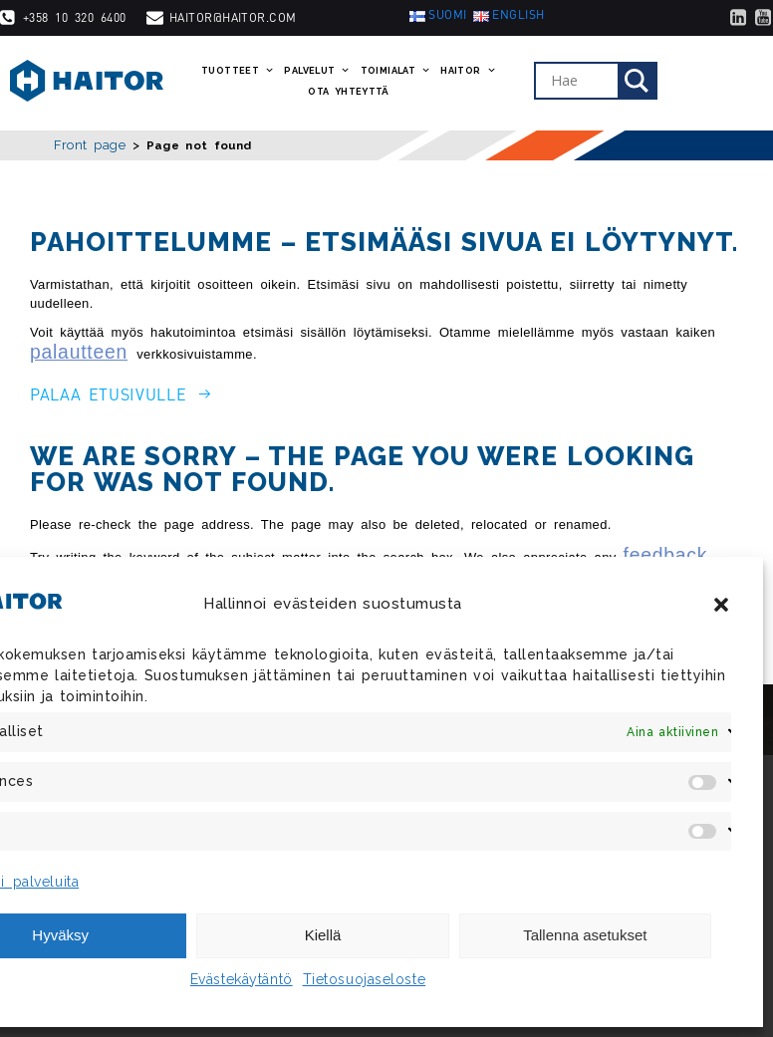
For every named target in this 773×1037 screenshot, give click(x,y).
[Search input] (582, 81)
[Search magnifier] (636, 81)
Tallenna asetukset (584, 934)
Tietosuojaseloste (364, 979)
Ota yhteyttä (348, 92)
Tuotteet (237, 71)
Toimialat (396, 71)
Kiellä (323, 934)
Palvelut (317, 71)
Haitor (468, 71)
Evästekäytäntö (241, 979)
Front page (90, 144)
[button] (721, 605)
